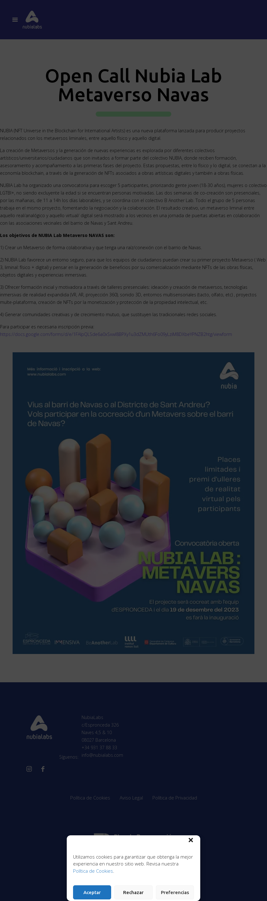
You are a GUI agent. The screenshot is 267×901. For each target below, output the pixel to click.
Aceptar (92, 892)
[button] (191, 840)
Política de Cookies (93, 871)
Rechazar (133, 892)
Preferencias (175, 892)
